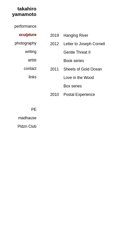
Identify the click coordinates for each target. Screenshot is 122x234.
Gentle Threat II (76, 52)
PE (33, 109)
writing (30, 51)
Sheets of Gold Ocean (82, 69)
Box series (72, 86)
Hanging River (75, 35)
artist (32, 60)
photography (25, 43)
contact (30, 68)
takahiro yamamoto (24, 11)
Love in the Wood (78, 77)
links (32, 77)
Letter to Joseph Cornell (84, 44)
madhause (27, 118)
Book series (73, 60)
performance (25, 26)
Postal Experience (79, 94)
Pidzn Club (27, 126)
